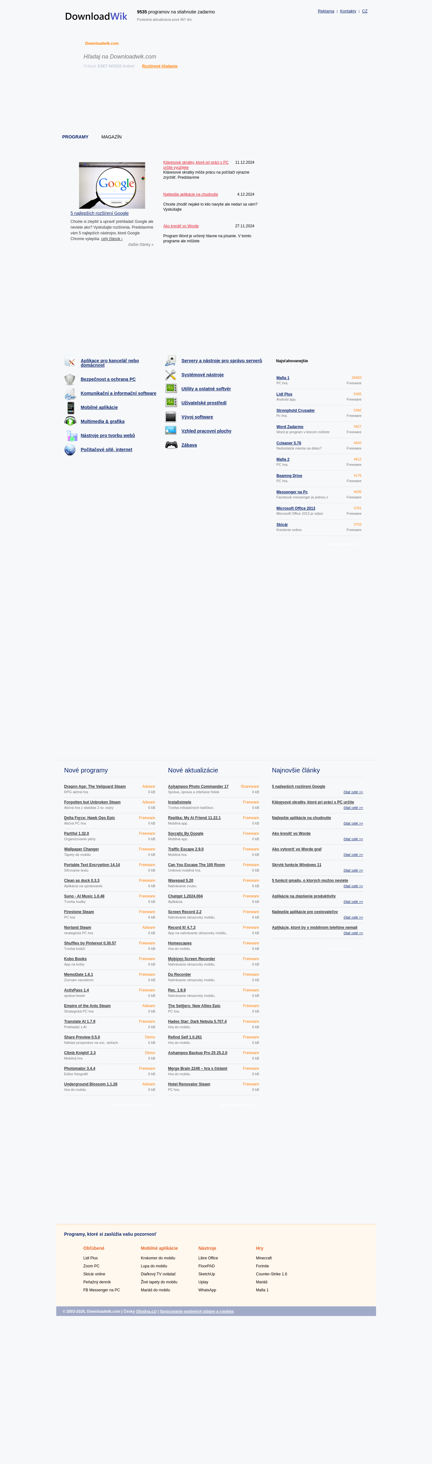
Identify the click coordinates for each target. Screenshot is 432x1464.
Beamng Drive (289, 476)
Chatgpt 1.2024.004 (185, 896)
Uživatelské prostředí (204, 402)
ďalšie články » (140, 245)
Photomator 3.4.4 (79, 1068)
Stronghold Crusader (296, 410)
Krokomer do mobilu (158, 1258)
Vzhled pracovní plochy (207, 431)
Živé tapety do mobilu (159, 1282)
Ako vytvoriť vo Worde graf (297, 849)
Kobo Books (75, 959)
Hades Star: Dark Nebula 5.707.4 (197, 1021)
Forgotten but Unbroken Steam (92, 802)
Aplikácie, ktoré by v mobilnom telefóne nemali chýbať (314, 929)
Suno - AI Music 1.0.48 (84, 896)
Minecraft (264, 1258)
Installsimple (180, 802)
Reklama (326, 11)
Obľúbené (94, 1248)
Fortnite (262, 1266)
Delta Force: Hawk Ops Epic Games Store (89, 820)
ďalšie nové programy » (132, 1105)
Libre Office (208, 1258)
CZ (364, 11)
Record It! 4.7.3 (182, 927)
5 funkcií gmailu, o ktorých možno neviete (310, 880)
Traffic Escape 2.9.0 (186, 849)
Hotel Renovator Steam (189, 1084)
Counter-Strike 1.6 (271, 1274)
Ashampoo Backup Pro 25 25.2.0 (197, 1053)
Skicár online (94, 1274)
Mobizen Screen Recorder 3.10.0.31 (191, 961)
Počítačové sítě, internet (106, 449)
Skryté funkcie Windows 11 (297, 865)
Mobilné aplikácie (99, 407)
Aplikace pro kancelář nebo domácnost (110, 363)
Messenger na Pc (292, 492)
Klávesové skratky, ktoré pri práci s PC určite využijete (313, 804)
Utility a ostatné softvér (206, 388)
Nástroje (207, 1248)
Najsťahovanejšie (292, 361)
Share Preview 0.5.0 (82, 1037)
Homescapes (180, 943)
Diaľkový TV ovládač (158, 1274)
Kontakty (348, 11)
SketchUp (207, 1274)
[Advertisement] (216, 102)
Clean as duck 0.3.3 (82, 880)
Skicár (282, 524)
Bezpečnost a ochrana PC (108, 379)
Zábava (189, 445)
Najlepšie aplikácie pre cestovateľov (305, 912)
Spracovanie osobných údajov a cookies (197, 1311)
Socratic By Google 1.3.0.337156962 (186, 835)
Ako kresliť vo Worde (291, 833)
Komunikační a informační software (119, 393)
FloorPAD (207, 1266)
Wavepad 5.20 (180, 880)
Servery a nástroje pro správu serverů (222, 360)
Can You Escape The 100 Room (196, 865)
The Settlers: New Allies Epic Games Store (194, 1008)
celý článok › (112, 239)
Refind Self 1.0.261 (185, 1037)
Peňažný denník (97, 1282)
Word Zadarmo (290, 427)
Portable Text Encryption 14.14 (92, 865)
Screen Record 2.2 (185, 912)
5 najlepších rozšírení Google (100, 213)
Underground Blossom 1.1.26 (91, 1084)
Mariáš (262, 1282)
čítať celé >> (353, 792)
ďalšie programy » (343, 544)
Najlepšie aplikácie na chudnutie (301, 818)
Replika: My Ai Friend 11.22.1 (194, 818)
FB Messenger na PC (101, 1290)
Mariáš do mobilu (155, 1290)
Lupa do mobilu (154, 1266)
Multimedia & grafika (103, 421)
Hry (259, 1248)
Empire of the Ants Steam (87, 1006)
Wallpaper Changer (81, 849)
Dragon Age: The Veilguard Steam (95, 786)
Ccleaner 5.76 (289, 443)
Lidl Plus (285, 394)
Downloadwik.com (102, 43)
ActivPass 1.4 (76, 990)
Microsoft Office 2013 (296, 508)
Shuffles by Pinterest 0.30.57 (90, 943)
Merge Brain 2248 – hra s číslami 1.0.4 (197, 1070)
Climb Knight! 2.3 (80, 1053)
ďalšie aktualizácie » (236, 1105)
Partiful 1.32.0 (76, 833)
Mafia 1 (283, 378)
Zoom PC (91, 1266)
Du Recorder (179, 974)
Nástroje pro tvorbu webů (108, 435)
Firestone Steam (79, 912)
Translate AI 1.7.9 (80, 1021)
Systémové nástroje (203, 374)
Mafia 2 (283, 459)
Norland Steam (77, 927)
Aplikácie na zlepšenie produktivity (304, 896)
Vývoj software (197, 416)
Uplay (203, 1282)
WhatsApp (207, 1290)
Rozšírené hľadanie (159, 66)
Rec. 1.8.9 (177, 990)
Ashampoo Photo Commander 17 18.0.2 (198, 788)
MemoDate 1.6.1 (78, 974)
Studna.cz (146, 1311)
